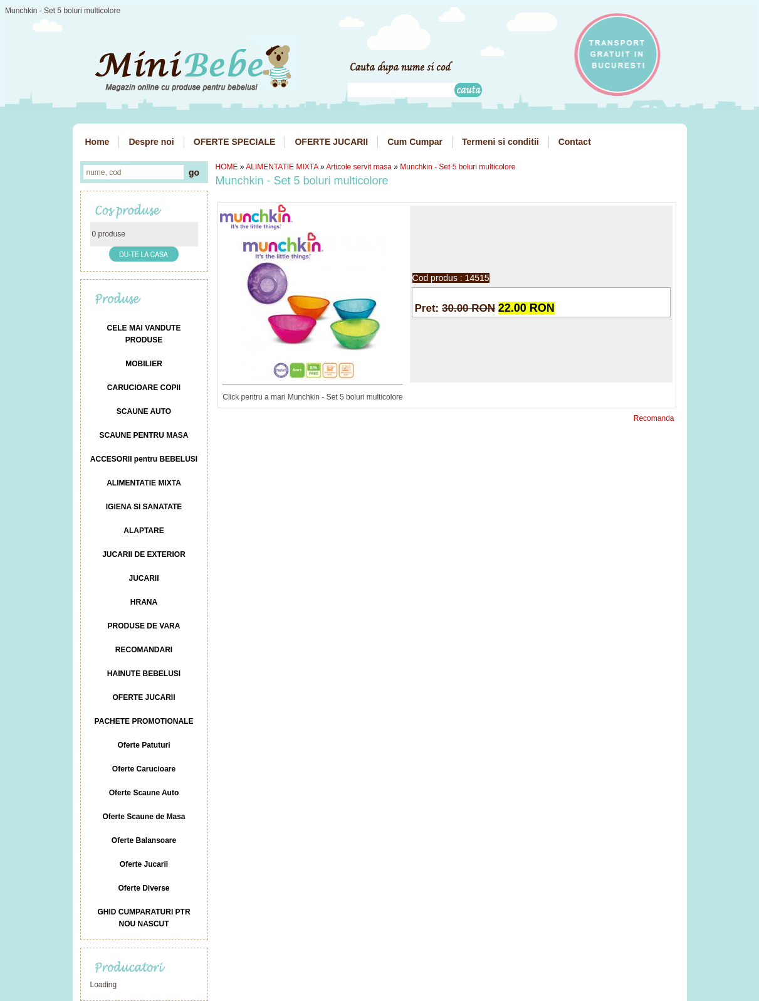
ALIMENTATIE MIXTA (282, 166)
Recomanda (654, 418)
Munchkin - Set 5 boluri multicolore (457, 166)
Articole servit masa (359, 166)
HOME (227, 166)
